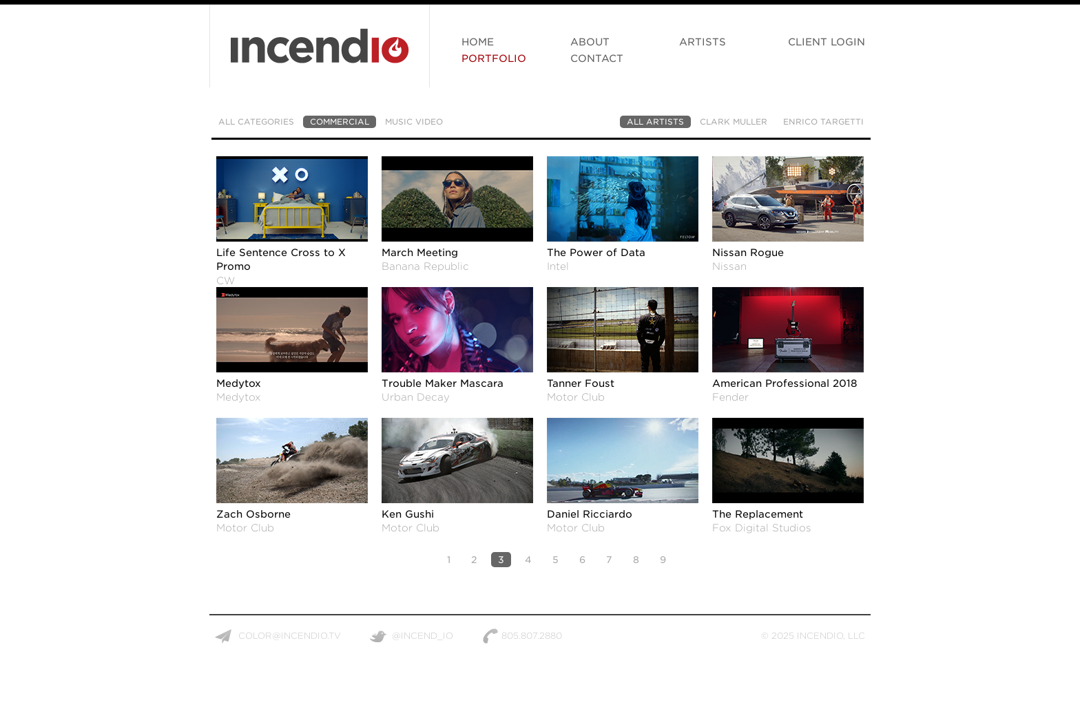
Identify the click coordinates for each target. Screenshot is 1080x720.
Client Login (826, 41)
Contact (596, 58)
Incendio (319, 53)
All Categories (256, 122)
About (590, 41)
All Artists (655, 122)
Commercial (339, 122)
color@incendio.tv (289, 636)
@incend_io (422, 636)
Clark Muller (733, 122)
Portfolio (493, 58)
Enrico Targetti (823, 122)
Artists (702, 41)
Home (477, 41)
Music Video (414, 122)
